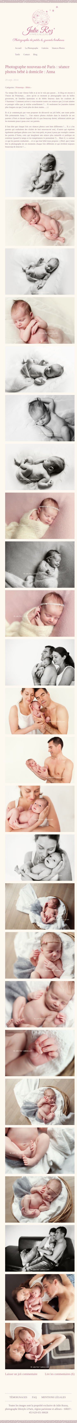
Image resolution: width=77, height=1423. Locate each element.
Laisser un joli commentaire (21, 1374)
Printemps (20, 87)
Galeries (44, 48)
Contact (26, 54)
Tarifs (17, 54)
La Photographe (31, 48)
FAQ (34, 1397)
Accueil (18, 48)
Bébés (27, 87)
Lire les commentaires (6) (60, 1374)
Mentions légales (53, 1397)
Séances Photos (58, 48)
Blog (35, 54)
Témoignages (18, 1397)
